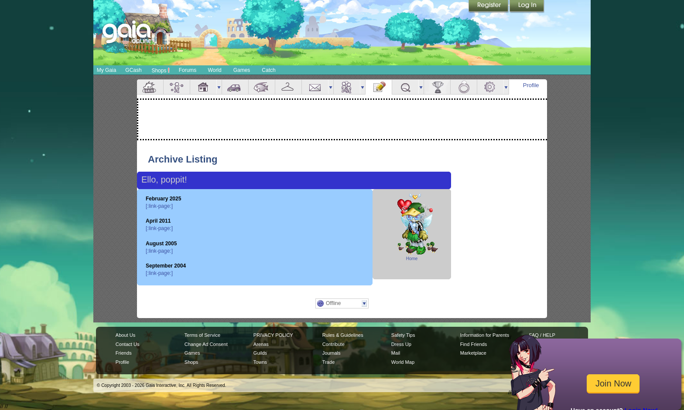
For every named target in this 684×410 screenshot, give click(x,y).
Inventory (288, 87)
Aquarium (262, 87)
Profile (531, 85)
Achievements (437, 87)
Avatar (177, 87)
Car (235, 87)
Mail (315, 87)
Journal (379, 87)
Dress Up (401, 344)
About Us (125, 335)
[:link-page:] (159, 206)
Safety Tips (403, 335)
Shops (160, 70)
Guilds (260, 353)
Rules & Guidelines (342, 335)
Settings (490, 87)
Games (241, 70)
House (203, 87)
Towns (260, 362)
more (219, 87)
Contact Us (128, 344)
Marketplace (473, 353)
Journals (331, 353)
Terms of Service (202, 335)
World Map (402, 362)
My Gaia (106, 70)
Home (412, 258)
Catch (268, 70)
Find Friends (473, 344)
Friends (347, 87)
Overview (150, 87)
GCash (133, 70)
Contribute (333, 344)
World (214, 70)
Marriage (464, 87)
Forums (188, 70)
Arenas (261, 344)
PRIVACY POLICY (273, 335)
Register (489, 6)
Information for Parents (484, 335)
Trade (328, 362)
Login (527, 6)
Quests (405, 87)
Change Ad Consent (206, 344)
